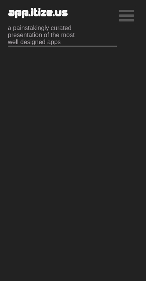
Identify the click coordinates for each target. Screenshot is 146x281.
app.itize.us (38, 14)
